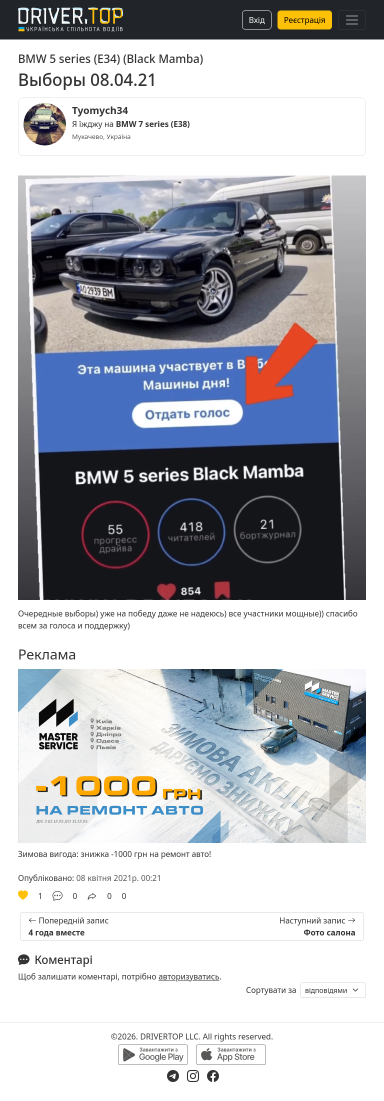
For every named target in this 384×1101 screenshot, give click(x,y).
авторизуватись (189, 976)
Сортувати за (271, 990)
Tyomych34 (100, 110)
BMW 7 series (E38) (153, 124)
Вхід (256, 20)
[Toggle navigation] (352, 20)
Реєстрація (305, 20)
